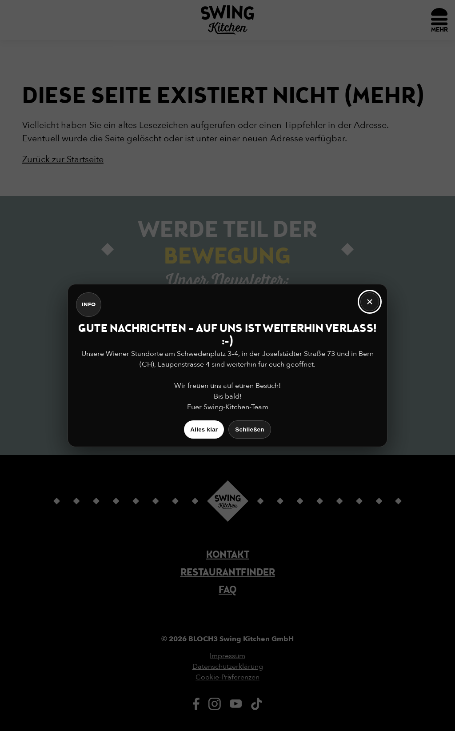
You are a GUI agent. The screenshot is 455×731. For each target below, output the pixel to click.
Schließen (249, 429)
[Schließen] (369, 301)
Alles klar (204, 429)
